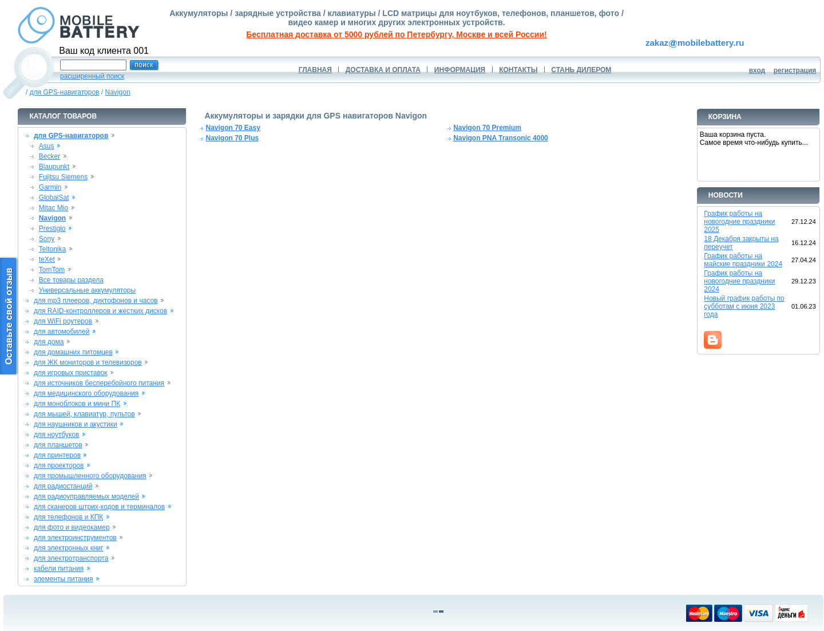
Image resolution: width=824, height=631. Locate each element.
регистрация (795, 70)
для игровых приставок (71, 373)
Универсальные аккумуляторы (87, 290)
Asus (46, 146)
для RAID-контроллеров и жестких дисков (100, 311)
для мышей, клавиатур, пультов (84, 414)
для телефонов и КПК (68, 517)
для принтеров (57, 455)
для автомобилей (62, 332)
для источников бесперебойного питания (99, 383)
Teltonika (52, 249)
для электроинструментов (75, 538)
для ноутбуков (57, 435)
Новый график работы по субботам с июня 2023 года (744, 306)
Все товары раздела (71, 280)
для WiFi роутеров (63, 321)
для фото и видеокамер (72, 527)
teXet (47, 259)
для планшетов (58, 445)
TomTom (52, 270)
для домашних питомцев (73, 352)
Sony (46, 239)
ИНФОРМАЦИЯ (459, 70)
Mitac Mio (53, 208)
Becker (49, 156)
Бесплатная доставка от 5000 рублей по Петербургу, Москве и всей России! (396, 34)
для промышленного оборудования (90, 476)
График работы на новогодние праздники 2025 (739, 222)
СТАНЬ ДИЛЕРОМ (581, 70)
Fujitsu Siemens (63, 177)
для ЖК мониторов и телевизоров (88, 362)
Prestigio (52, 228)
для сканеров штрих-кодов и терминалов (99, 507)
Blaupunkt (54, 167)
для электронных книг (69, 548)
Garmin (50, 187)
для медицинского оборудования (86, 393)
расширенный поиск (92, 76)
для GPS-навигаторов (65, 92)
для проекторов (59, 466)
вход (757, 70)
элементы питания (63, 579)
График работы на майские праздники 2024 (743, 260)
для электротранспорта (71, 558)
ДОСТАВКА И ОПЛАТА (383, 70)
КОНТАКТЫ (518, 70)
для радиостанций (63, 486)
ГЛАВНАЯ (315, 70)
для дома (49, 342)
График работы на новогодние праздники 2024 (739, 281)
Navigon (117, 92)
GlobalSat (54, 198)
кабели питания (59, 569)
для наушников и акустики (75, 424)
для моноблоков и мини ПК (77, 404)
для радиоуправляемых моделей (86, 496)
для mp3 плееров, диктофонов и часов (96, 301)
